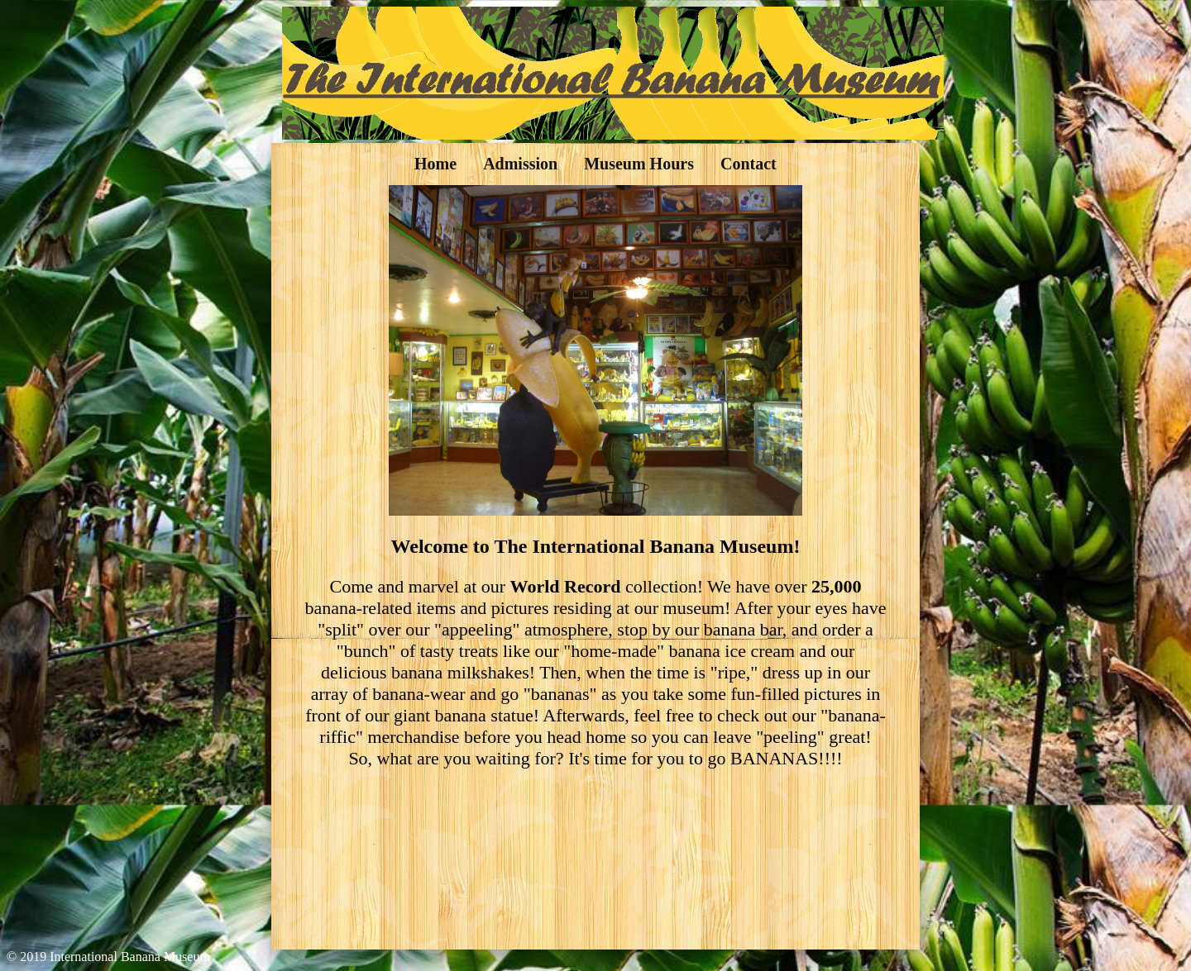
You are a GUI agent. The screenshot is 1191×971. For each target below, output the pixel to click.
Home (435, 164)
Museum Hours (639, 164)
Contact (748, 164)
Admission (520, 164)
